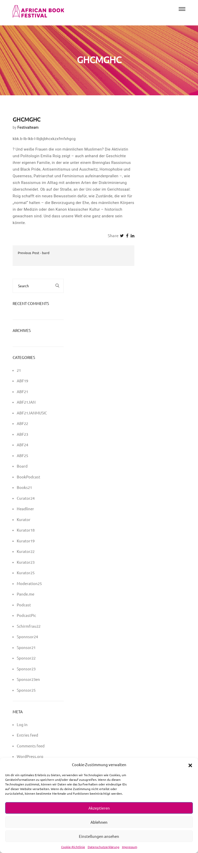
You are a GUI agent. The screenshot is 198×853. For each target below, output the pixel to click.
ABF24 (22, 444)
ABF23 (22, 434)
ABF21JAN (26, 402)
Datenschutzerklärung (103, 847)
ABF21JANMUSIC (32, 412)
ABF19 (22, 380)
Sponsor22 (26, 657)
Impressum (129, 847)
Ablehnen (99, 822)
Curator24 (26, 498)
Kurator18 (26, 529)
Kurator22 (26, 551)
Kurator (23, 519)
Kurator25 (26, 572)
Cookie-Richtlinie (73, 847)
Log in (22, 724)
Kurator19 (26, 540)
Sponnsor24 (27, 636)
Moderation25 (29, 583)
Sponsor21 (26, 647)
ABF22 (22, 423)
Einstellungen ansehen (99, 836)
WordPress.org (30, 756)
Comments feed (31, 745)
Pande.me (25, 593)
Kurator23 (26, 562)
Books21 (24, 487)
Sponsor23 (26, 668)
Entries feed (27, 735)
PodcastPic (26, 615)
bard (46, 253)
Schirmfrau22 (28, 626)
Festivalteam (27, 127)
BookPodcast (28, 476)
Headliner (25, 508)
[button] (190, 764)
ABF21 (22, 391)
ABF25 (22, 455)
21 (19, 370)
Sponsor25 (26, 690)
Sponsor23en (28, 679)
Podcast (24, 604)
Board (22, 465)
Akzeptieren (99, 807)
